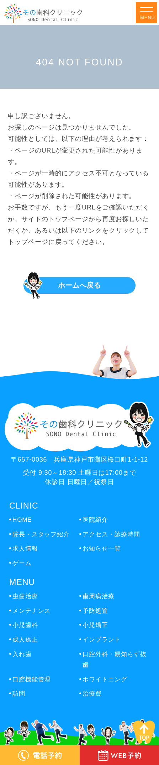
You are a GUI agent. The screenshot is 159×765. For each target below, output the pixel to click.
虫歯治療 (25, 596)
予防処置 (95, 610)
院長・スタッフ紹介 (41, 534)
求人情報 (25, 548)
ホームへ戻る (79, 285)
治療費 (92, 693)
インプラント (102, 639)
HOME (22, 519)
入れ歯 (22, 654)
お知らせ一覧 (102, 548)
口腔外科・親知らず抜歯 (114, 660)
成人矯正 (25, 639)
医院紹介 (95, 519)
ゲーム (22, 563)
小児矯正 (95, 625)
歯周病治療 (98, 596)
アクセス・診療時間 (111, 534)
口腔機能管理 (31, 679)
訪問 (18, 693)
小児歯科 (25, 625)
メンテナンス (31, 610)
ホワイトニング (105, 679)
